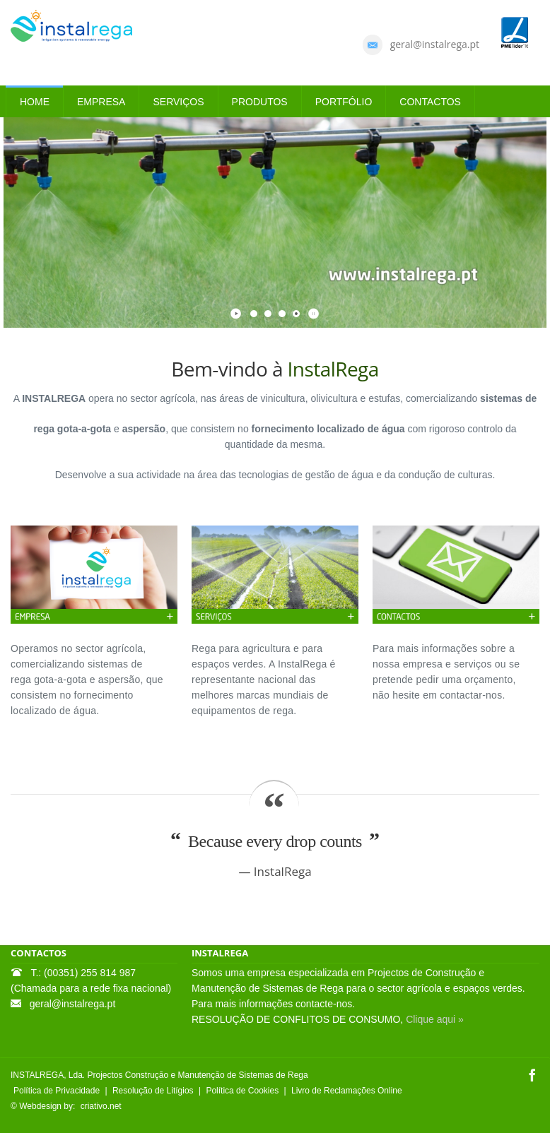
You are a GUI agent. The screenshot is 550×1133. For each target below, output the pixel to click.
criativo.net (101, 1106)
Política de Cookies (242, 1091)
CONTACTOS (430, 101)
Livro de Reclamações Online (346, 1091)
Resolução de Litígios (153, 1091)
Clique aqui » (435, 1019)
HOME (34, 101)
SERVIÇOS (178, 101)
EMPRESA (101, 101)
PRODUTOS (260, 101)
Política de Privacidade (56, 1091)
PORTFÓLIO (344, 101)
